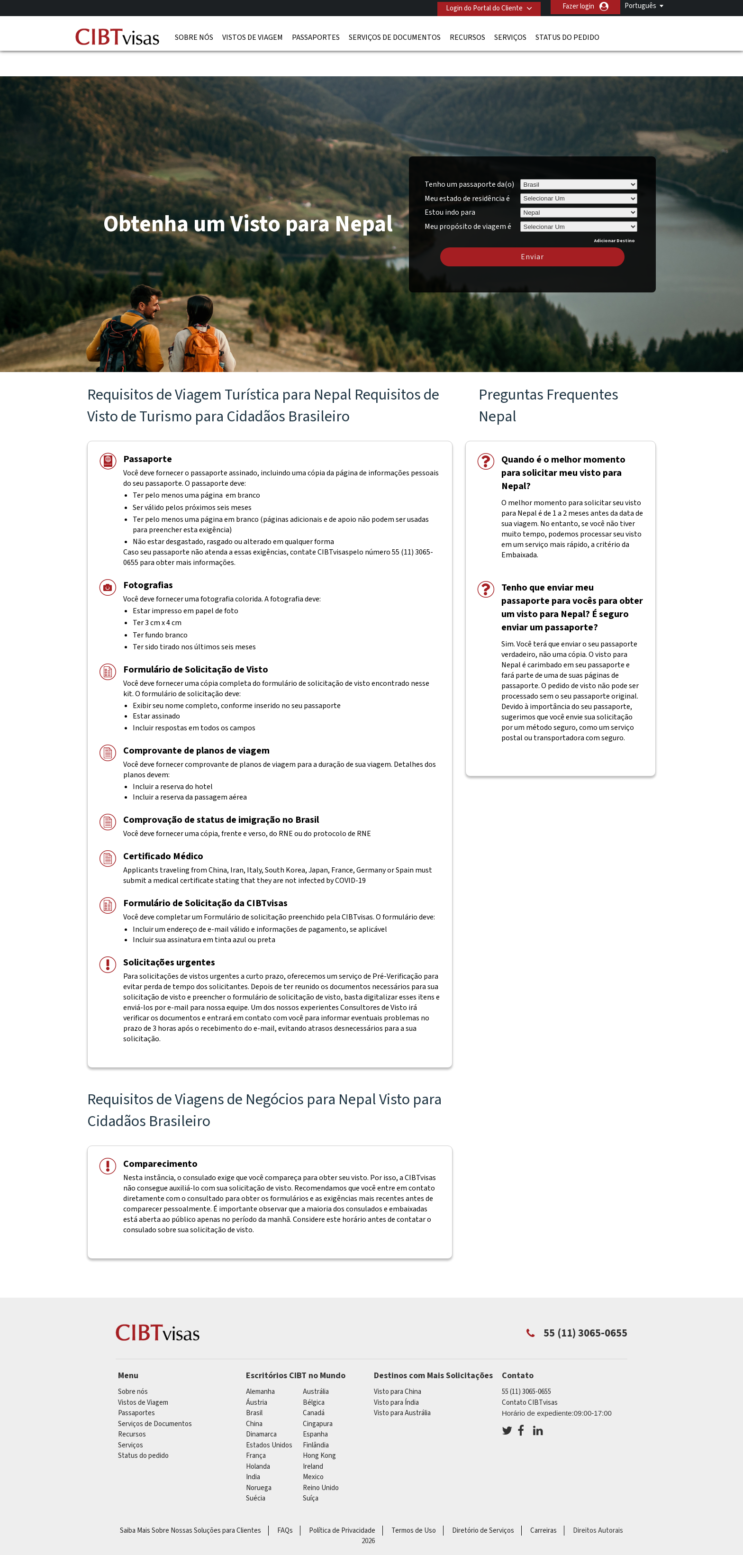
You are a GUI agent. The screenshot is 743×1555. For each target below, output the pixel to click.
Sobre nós (194, 35)
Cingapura (318, 1395)
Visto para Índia (396, 1374)
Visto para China (397, 1363)
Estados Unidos (269, 1416)
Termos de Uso (413, 1502)
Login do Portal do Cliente (481, 6)
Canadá (314, 1385)
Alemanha (260, 1363)
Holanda (258, 1438)
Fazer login (578, 6)
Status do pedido (567, 35)
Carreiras (543, 1502)
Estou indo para (450, 184)
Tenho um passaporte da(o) (469, 155)
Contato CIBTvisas (530, 1374)
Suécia (255, 1470)
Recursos (467, 35)
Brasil (254, 1385)
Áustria (256, 1374)
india (253, 1449)
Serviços (510, 35)
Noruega (259, 1459)
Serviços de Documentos (395, 35)
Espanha (315, 1406)
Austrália (316, 1363)
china (254, 1395)
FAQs (285, 1502)
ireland (313, 1438)
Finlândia (316, 1416)
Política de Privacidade (342, 1502)
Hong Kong (319, 1427)
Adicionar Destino (614, 212)
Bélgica (314, 1374)
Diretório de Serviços (483, 1502)
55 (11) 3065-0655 (526, 1363)
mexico (313, 1449)
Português (640, 6)
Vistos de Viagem (252, 35)
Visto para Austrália (402, 1385)
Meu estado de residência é (467, 169)
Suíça (310, 1470)
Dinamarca (261, 1406)
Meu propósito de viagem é (468, 196)
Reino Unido (321, 1459)
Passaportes (316, 35)
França (256, 1427)
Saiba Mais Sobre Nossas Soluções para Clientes (190, 1502)
